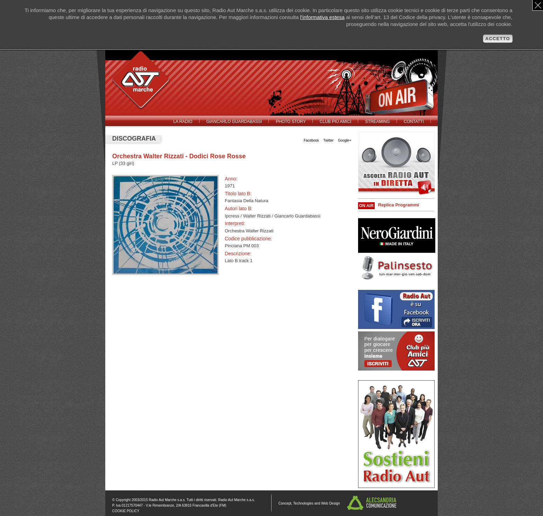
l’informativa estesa (322, 17)
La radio (182, 121)
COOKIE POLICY (125, 511)
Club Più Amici (335, 121)
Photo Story (291, 121)
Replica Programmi (398, 204)
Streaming (377, 121)
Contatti (414, 121)
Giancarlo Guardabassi (234, 121)
